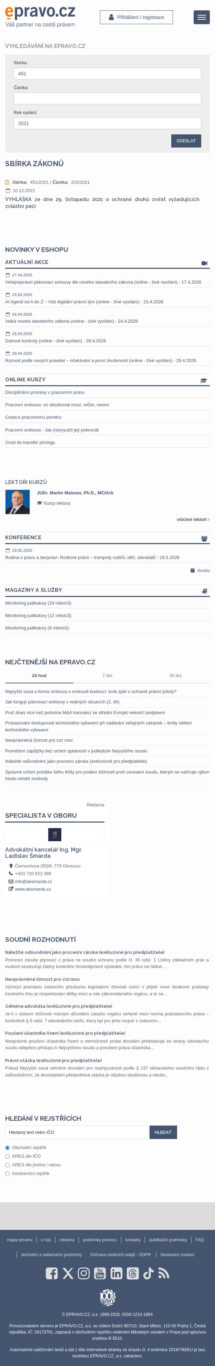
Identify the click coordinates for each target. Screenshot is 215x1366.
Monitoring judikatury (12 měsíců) (38, 615)
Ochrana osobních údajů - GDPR (120, 1254)
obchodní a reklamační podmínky (51, 1254)
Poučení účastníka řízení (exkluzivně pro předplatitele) (65, 1033)
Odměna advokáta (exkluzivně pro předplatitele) (58, 1006)
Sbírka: (21, 62)
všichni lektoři (193, 519)
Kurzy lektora (53, 503)
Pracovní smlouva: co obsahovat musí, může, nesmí (57, 404)
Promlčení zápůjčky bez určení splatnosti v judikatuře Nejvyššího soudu (76, 750)
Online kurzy (107, 380)
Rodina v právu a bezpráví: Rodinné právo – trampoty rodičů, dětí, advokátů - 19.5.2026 (107, 554)
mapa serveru (19, 1239)
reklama (67, 1239)
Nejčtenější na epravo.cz (50, 662)
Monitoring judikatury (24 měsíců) (38, 603)
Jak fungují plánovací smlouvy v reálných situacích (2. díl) (62, 701)
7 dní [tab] (107, 675)
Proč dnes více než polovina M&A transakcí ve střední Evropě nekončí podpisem (85, 712)
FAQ (200, 1239)
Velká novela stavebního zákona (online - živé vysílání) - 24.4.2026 (107, 318)
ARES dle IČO (23, 1156)
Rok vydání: (25, 112)
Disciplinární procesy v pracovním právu (44, 392)
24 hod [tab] (39, 675)
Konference (107, 538)
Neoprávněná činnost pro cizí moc (39, 740)
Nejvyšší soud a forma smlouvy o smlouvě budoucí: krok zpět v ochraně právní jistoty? (90, 691)
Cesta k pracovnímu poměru (33, 417)
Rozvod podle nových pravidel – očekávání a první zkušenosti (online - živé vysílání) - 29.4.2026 (107, 357)
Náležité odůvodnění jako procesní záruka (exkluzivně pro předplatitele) (76, 761)
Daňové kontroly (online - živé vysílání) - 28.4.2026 (107, 337)
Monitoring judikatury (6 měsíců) (37, 627)
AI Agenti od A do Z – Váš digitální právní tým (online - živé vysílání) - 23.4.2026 (107, 298)
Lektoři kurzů (26, 482)
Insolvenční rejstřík (27, 1173)
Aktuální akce (107, 262)
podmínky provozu (100, 1239)
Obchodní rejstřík (25, 1147)
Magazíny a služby (107, 590)
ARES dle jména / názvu (33, 1164)
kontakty (133, 1239)
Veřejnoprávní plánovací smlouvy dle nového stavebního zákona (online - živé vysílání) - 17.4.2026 (107, 278)
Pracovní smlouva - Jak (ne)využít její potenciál (52, 430)
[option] (107, 502)
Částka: (21, 87)
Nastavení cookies (177, 1254)
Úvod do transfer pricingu (30, 442)
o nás (46, 1239)
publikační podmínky (168, 1239)
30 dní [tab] (175, 675)
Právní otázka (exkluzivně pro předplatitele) (53, 1060)
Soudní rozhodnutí (40, 939)
